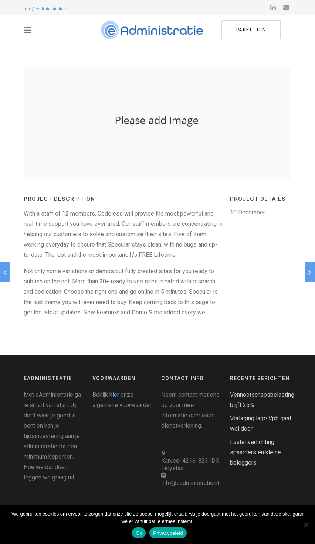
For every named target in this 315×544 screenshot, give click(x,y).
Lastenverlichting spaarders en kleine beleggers (255, 452)
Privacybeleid (168, 533)
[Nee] (305, 524)
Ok (139, 533)
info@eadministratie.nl (46, 9)
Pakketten (262, 29)
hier (114, 394)
